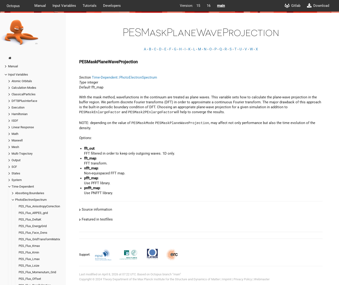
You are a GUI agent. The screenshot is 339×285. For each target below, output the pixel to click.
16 (208, 6)
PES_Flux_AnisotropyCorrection (39, 206)
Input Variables (64, 6)
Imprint (226, 279)
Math (15, 134)
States (16, 173)
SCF (14, 167)
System (17, 180)
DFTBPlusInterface (24, 101)
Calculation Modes (24, 87)
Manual (40, 6)
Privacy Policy (243, 279)
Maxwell (17, 140)
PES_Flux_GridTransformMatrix (39, 239)
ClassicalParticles (24, 94)
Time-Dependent (23, 186)
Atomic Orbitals (22, 81)
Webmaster (262, 279)
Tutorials (90, 6)
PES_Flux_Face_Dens (33, 232)
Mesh (15, 147)
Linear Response (23, 127)
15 (198, 6)
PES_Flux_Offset (30, 279)
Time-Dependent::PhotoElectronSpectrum (124, 77)
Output (16, 160)
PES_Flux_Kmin (29, 252)
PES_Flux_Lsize (29, 265)
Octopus (13, 6)
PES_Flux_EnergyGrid (33, 226)
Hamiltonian (20, 114)
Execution (18, 107)
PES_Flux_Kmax (29, 246)
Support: (85, 254)
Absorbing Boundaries (29, 193)
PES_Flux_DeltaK (30, 219)
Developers (112, 6)
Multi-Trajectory (22, 153)
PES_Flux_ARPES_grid (33, 213)
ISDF (15, 120)
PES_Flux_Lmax (29, 259)
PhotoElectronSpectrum (31, 199)
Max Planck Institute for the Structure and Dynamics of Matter (178, 279)
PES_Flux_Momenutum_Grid (37, 272)
